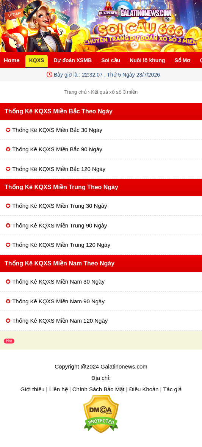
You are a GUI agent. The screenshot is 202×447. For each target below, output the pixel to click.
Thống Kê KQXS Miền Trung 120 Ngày (61, 245)
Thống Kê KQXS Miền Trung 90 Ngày (59, 225)
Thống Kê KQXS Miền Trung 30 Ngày (59, 205)
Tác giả (172, 389)
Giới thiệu (32, 389)
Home (12, 60)
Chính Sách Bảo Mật (98, 389)
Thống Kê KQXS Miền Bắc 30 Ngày (57, 130)
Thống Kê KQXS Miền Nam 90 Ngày (58, 301)
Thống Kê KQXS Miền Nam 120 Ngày (60, 320)
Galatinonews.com (123, 366)
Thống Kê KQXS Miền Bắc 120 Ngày (58, 169)
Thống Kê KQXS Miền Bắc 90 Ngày (57, 149)
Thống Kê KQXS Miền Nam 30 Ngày (58, 281)
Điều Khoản (144, 389)
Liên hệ (58, 389)
